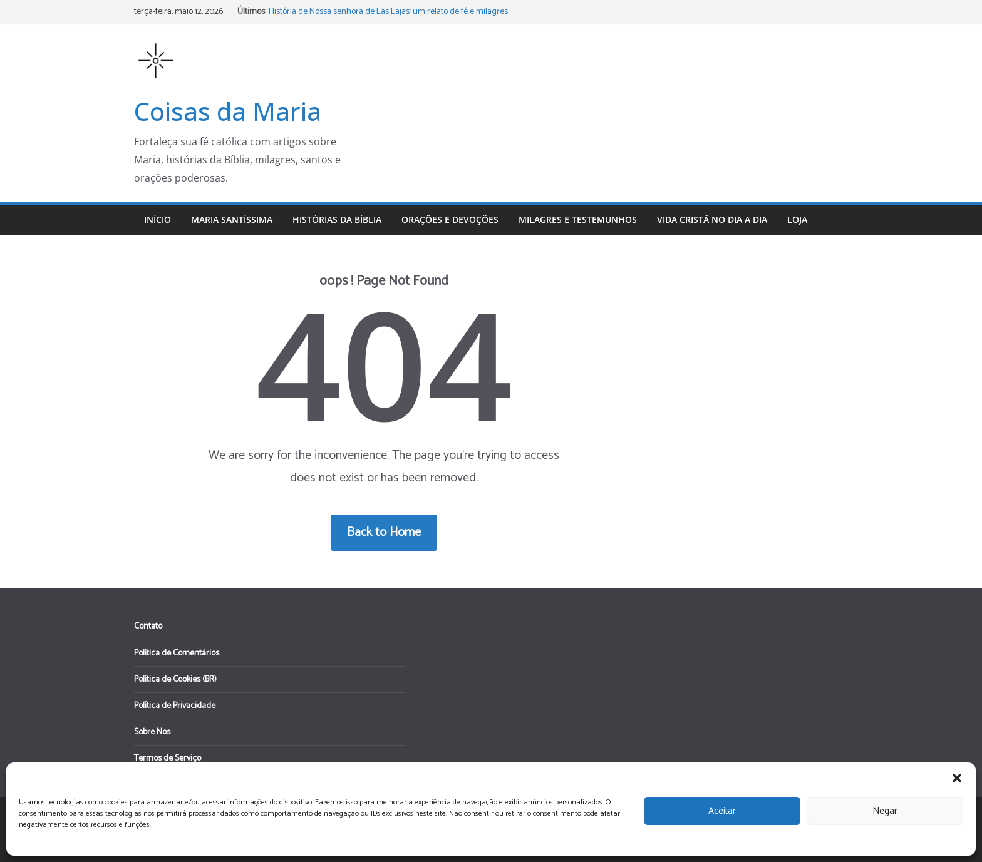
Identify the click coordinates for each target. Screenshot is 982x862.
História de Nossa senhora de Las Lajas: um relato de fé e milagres (388, 11)
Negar (884, 811)
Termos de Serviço (167, 758)
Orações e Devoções (450, 219)
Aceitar (722, 811)
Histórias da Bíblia (336, 219)
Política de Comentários (176, 653)
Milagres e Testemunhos (578, 219)
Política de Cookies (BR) (175, 679)
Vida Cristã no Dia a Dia (712, 219)
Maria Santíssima (231, 219)
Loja (797, 219)
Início (157, 219)
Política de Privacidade (174, 706)
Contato (148, 626)
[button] (957, 778)
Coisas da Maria (227, 111)
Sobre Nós (152, 732)
